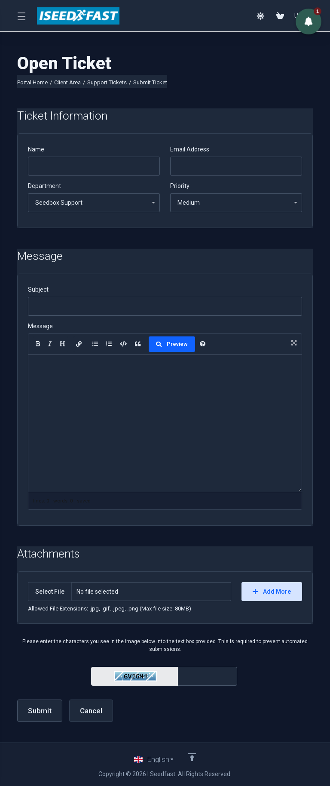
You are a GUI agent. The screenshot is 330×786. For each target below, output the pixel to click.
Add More (272, 591)
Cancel (91, 710)
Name (36, 149)
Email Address (189, 149)
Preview (172, 344)
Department (44, 185)
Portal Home (32, 82)
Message (40, 326)
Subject (38, 289)
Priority (179, 185)
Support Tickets (107, 82)
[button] (308, 21)
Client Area (67, 82)
